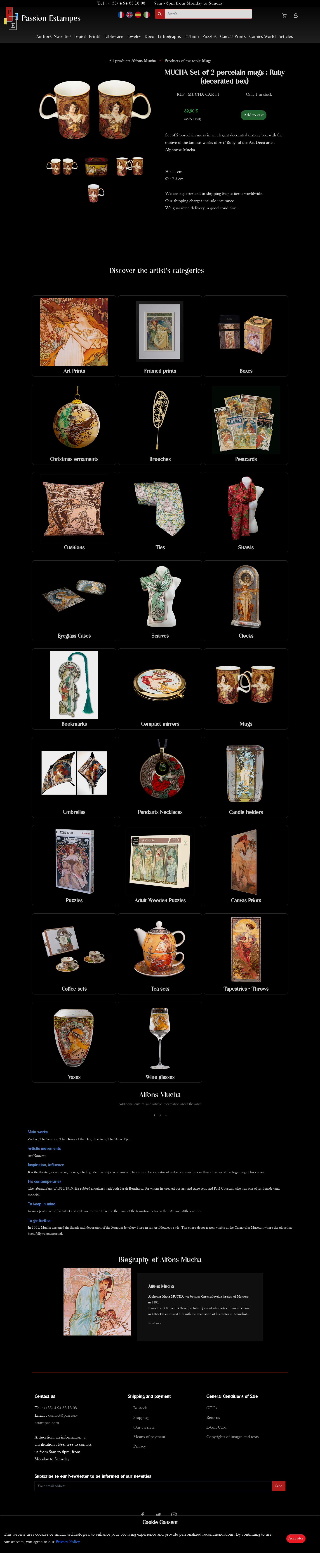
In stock (140, 1408)
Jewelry (134, 36)
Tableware (113, 36)
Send (278, 1486)
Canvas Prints (233, 36)
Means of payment (149, 1437)
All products (133, 61)
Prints (94, 36)
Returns (213, 1418)
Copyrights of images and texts (232, 1437)
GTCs (211, 1408)
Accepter (296, 1538)
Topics (80, 36)
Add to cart (254, 115)
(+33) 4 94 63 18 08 (126, 3)
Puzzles (209, 36)
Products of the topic (188, 61)
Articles (286, 36)
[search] (208, 14)
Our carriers (144, 1427)
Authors (44, 36)
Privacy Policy (68, 1542)
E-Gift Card (216, 1427)
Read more (155, 1323)
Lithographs (169, 36)
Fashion (191, 36)
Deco (149, 36)
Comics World (262, 36)
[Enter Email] (153, 1486)
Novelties (62, 36)
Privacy (139, 1446)
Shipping (141, 1418)
